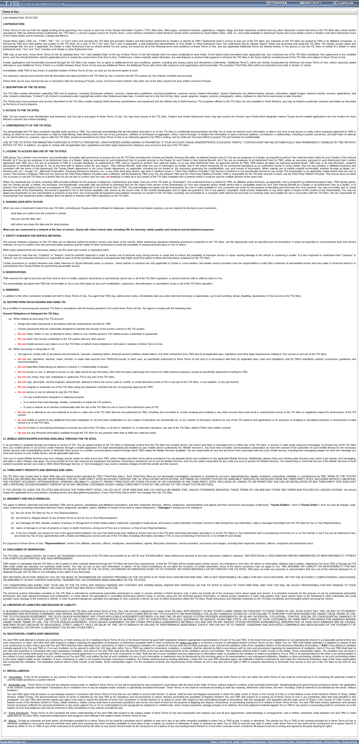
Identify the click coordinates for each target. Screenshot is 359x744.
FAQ (236, 742)
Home (214, 742)
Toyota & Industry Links (281, 742)
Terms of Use (350, 742)
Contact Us (226, 742)
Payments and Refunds (309, 742)
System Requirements (254, 742)
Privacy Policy (332, 742)
